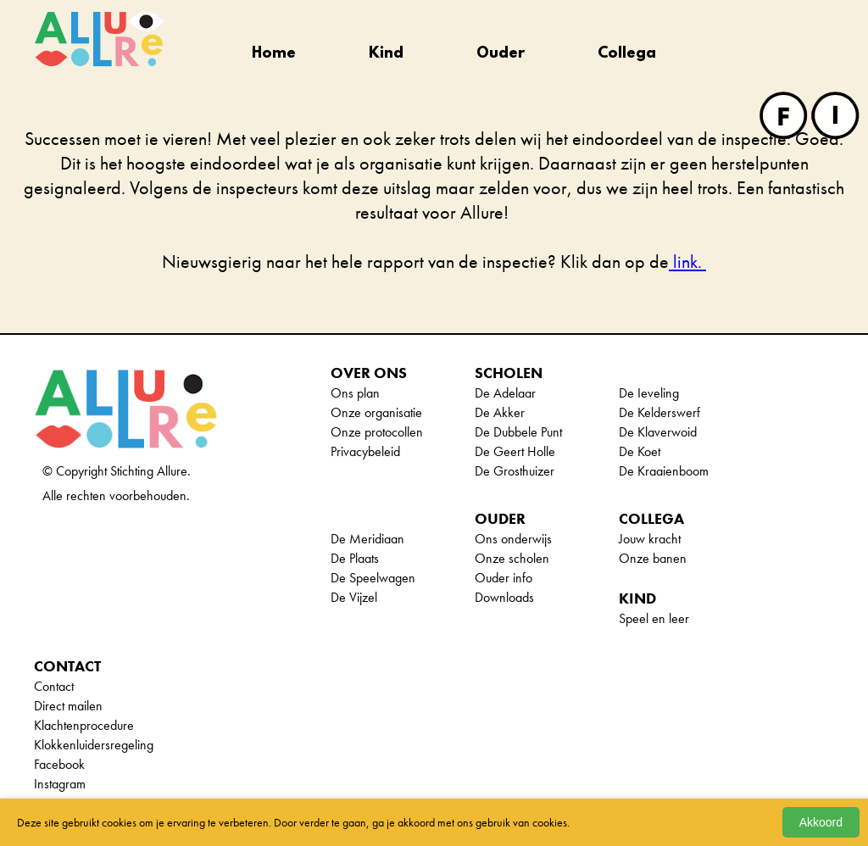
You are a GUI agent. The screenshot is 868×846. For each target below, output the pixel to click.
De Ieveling (649, 393)
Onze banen (653, 558)
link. (687, 261)
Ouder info (503, 578)
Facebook (59, 764)
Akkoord (821, 822)
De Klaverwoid (658, 432)
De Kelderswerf (659, 412)
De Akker (500, 412)
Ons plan (355, 393)
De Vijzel (354, 597)
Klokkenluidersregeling (93, 745)
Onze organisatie (376, 412)
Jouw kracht (650, 539)
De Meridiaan (367, 539)
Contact (54, 686)
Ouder (500, 54)
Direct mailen (68, 706)
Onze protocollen (377, 432)
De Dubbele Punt (518, 432)
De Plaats (355, 558)
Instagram (60, 784)
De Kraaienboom (664, 471)
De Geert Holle (515, 451)
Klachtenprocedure (84, 725)
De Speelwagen (373, 578)
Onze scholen (512, 558)
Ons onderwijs (513, 539)
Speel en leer (654, 618)
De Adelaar (505, 393)
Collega (627, 54)
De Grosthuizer (514, 471)
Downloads (504, 597)
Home (274, 54)
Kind (386, 54)
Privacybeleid (365, 451)
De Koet (639, 451)
